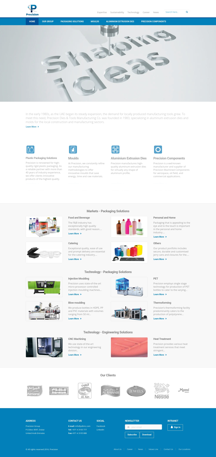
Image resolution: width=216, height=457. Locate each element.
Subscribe (132, 434)
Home (32, 21)
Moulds (95, 21)
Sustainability (117, 12)
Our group (48, 21)
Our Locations (184, 449)
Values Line (153, 449)
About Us (117, 449)
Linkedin (100, 429)
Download (146, 434)
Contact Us (168, 449)
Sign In (175, 427)
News (156, 12)
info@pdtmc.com (82, 426)
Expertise (102, 12)
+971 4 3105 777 (79, 429)
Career (146, 12)
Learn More (32, 127)
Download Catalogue (35, 190)
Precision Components (153, 21)
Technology (133, 12)
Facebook (101, 426)
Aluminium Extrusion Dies (120, 21)
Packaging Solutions (72, 21)
